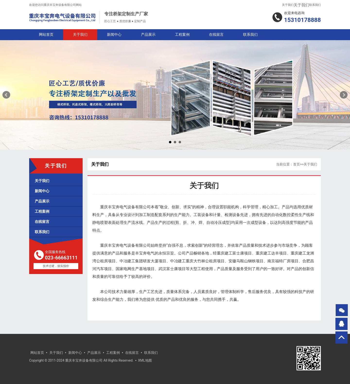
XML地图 (145, 360)
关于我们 (288, 5)
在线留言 (216, 34)
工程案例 (182, 34)
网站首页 (46, 34)
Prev (6, 95)
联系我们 (315, 5)
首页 (296, 164)
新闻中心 (114, 34)
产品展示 (148, 34)
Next (344, 95)
